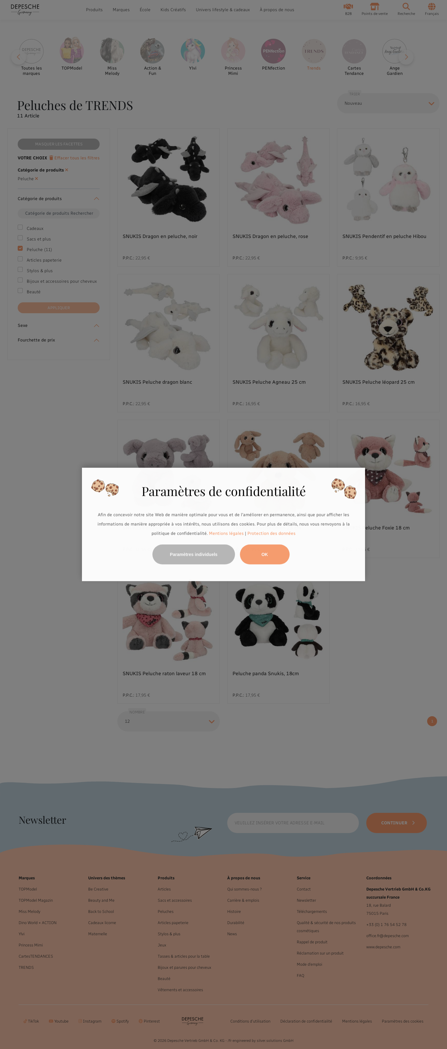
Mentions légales (226, 533)
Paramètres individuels (193, 554)
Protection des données (271, 533)
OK (264, 554)
